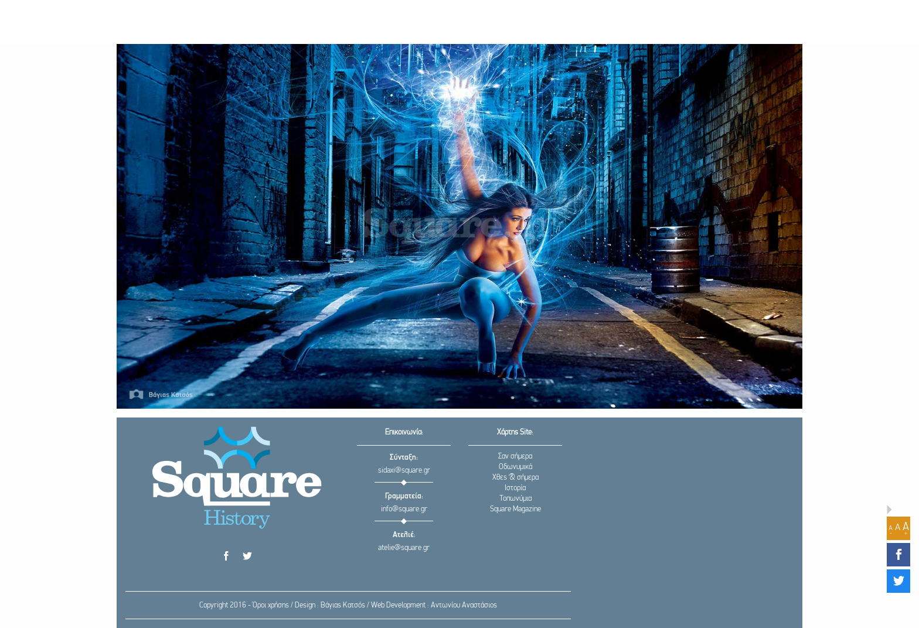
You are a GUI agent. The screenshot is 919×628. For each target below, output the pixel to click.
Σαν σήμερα (515, 456)
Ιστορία (515, 488)
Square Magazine (515, 509)
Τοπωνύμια (515, 499)
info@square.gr (404, 509)
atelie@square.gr (404, 548)
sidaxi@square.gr (404, 470)
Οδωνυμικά (515, 467)
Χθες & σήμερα (515, 477)
